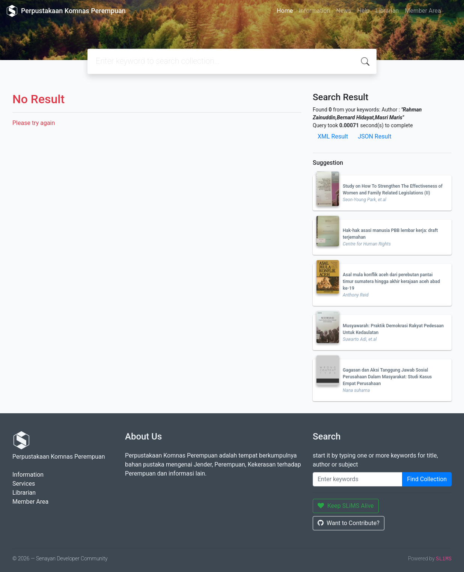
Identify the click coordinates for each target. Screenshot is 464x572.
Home (285, 10)
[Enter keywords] (357, 479)
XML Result (333, 136)
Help (363, 10)
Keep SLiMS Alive (346, 505)
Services (23, 483)
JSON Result (374, 136)
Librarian (387, 10)
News (343, 10)
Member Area (423, 10)
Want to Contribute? (349, 523)
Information (314, 10)
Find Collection (427, 479)
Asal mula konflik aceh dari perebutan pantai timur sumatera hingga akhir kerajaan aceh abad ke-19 (391, 281)
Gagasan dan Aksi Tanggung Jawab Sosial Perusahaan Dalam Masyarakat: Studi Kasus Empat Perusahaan (387, 376)
